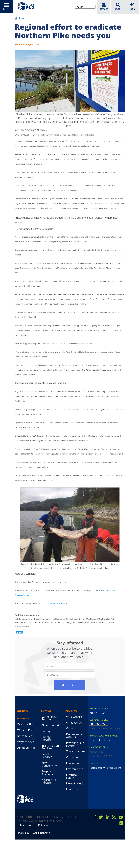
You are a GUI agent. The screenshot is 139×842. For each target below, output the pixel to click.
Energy (46, 731)
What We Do (74, 722)
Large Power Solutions (49, 718)
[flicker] (121, 823)
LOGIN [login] (132, 6)
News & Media (75, 783)
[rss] (114, 817)
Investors (72, 789)
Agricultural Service (49, 781)
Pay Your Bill (25, 724)
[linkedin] (107, 817)
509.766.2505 (99, 724)
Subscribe (69, 685)
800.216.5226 (99, 713)
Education (72, 763)
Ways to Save (25, 742)
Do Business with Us (74, 735)
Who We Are (74, 716)
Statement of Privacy (35, 825)
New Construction (50, 764)
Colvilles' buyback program (54, 603)
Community (73, 757)
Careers (71, 728)
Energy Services (47, 738)
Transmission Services (50, 747)
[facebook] (95, 817)
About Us (71, 710)
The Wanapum (75, 751)
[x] (101, 817)
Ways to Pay (25, 730)
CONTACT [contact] (103, 6)
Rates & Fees (25, 736)
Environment (74, 769)
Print (22, 18)
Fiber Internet (50, 725)
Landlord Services (47, 755)
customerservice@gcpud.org (105, 767)
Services (46, 710)
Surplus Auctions (47, 773)
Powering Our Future (75, 744)
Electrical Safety (71, 776)
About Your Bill (26, 748)
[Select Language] (84, 7)
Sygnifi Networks (41, 833)
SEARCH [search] (118, 6)
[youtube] (120, 817)
